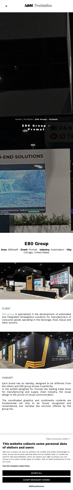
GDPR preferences (36, 486)
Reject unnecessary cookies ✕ (58, 439)
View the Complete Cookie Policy (16, 466)
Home (18, 119)
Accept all (36, 473)
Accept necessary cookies (36, 480)
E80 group (8, 314)
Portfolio (28, 119)
